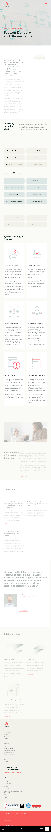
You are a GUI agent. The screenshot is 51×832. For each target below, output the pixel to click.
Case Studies (7, 756)
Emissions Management (9, 752)
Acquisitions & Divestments (10, 750)
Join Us (5, 741)
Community (6, 761)
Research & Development (9, 754)
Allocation (6, 734)
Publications (6, 757)
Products (6, 738)
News (5, 759)
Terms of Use (7, 820)
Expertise (6, 730)
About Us (6, 740)
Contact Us (6, 743)
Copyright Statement (9, 825)
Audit (5, 746)
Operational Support (8, 748)
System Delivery (7, 736)
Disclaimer (6, 818)
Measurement (7, 732)
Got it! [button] (47, 829)
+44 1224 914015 (12, 768)
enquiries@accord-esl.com (12, 772)
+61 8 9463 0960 (13, 770)
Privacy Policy (7, 823)
